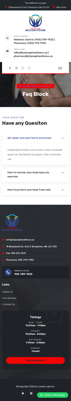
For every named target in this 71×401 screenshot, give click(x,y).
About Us (8, 292)
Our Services (9, 298)
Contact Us (9, 304)
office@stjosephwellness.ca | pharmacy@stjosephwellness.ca (33, 54)
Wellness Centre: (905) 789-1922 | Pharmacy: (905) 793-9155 (34, 41)
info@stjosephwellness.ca (20, 239)
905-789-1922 (23, 274)
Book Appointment (35, 360)
